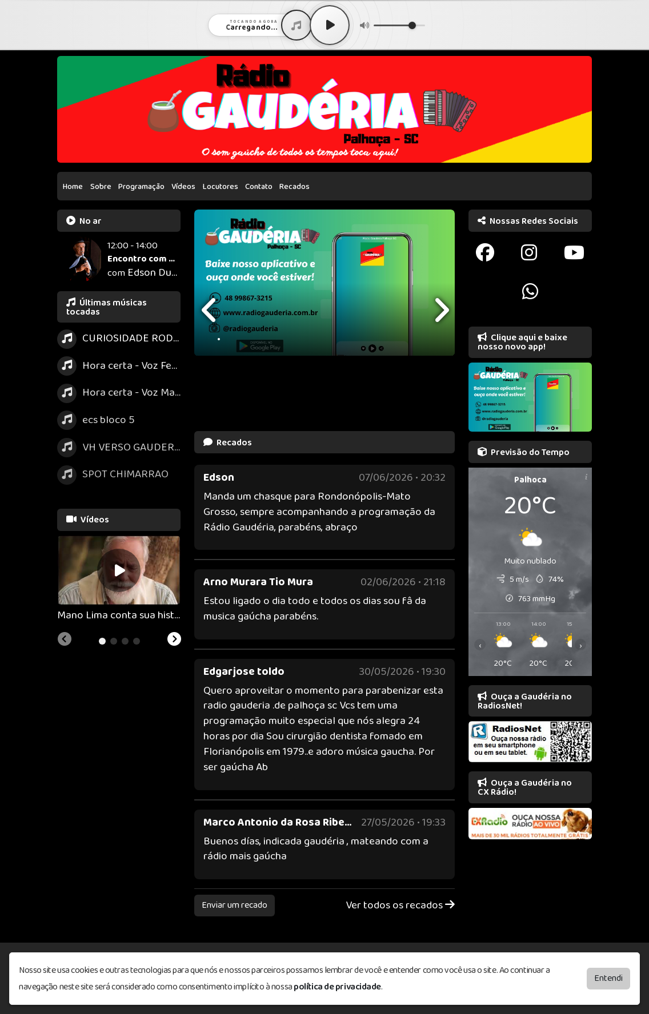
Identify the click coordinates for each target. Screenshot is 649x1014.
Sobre (100, 186)
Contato (259, 186)
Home (73, 186)
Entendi (608, 978)
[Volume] (399, 25)
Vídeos (183, 186)
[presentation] (210, 310)
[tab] (102, 641)
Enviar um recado (234, 905)
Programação (141, 186)
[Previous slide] (64, 640)
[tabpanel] (119, 580)
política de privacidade (337, 987)
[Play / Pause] (330, 25)
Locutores (220, 186)
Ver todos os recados (400, 906)
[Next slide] (174, 640)
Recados (294, 186)
